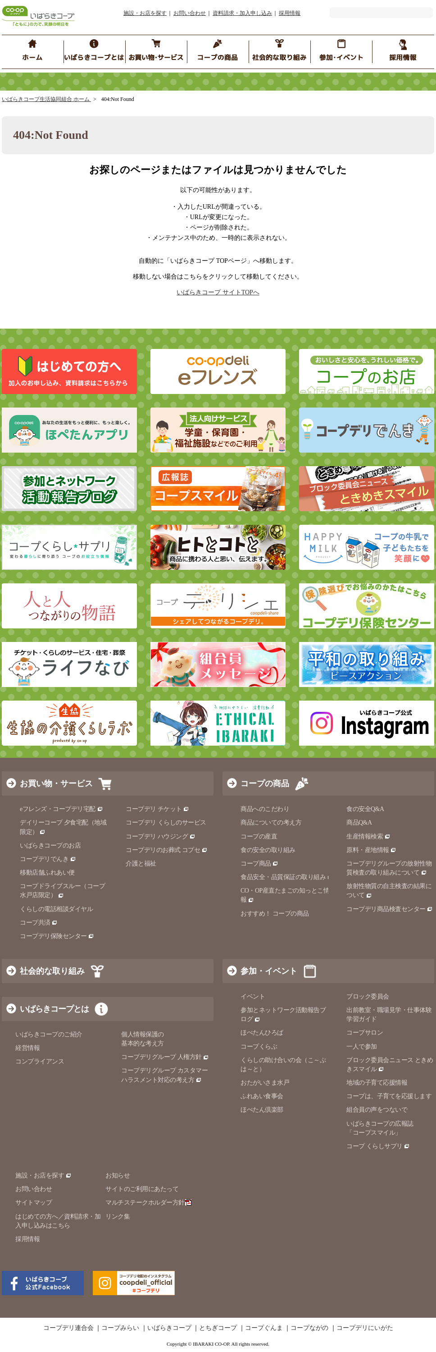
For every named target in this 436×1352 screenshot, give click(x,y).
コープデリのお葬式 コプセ (167, 850)
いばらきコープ (169, 1328)
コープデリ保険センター (57, 936)
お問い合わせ (189, 13)
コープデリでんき (48, 859)
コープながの (309, 1328)
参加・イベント (269, 971)
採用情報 (289, 13)
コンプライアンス (39, 1061)
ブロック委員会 (367, 996)
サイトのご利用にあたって (141, 1189)
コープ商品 (259, 863)
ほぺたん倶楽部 (262, 1109)
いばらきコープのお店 (50, 845)
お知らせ (117, 1175)
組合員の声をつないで (376, 1109)
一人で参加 (361, 1046)
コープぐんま (264, 1328)
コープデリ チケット (157, 809)
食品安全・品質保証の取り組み (287, 877)
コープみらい (120, 1328)
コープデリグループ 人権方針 (165, 1057)
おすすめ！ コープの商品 (275, 913)
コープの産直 (259, 836)
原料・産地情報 (371, 850)
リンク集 (117, 1216)
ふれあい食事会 (262, 1096)
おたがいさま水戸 (265, 1082)
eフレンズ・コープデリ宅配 (61, 809)
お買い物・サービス (56, 783)
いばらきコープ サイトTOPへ (218, 292)
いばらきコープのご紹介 (48, 1034)
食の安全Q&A (365, 809)
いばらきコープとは (54, 1008)
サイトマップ (33, 1202)
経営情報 (27, 1048)
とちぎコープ (218, 1328)
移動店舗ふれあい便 (47, 872)
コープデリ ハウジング (160, 836)
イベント (253, 996)
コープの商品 (265, 783)
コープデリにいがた (364, 1328)
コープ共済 (39, 922)
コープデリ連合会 (68, 1328)
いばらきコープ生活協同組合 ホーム (46, 99)
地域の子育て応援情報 (376, 1082)
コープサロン (364, 1032)
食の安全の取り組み (268, 850)
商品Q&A (359, 822)
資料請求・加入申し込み (242, 13)
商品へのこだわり (265, 809)
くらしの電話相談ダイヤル (56, 909)
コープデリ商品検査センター (389, 909)
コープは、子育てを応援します (388, 1096)
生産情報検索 (368, 836)
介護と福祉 (141, 863)
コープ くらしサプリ (374, 1146)
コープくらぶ (259, 1046)
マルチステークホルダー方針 (148, 1202)
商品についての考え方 (271, 822)
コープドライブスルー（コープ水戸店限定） (62, 890)
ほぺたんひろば (262, 1032)
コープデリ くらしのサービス (166, 822)
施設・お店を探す (145, 13)
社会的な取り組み (52, 971)
